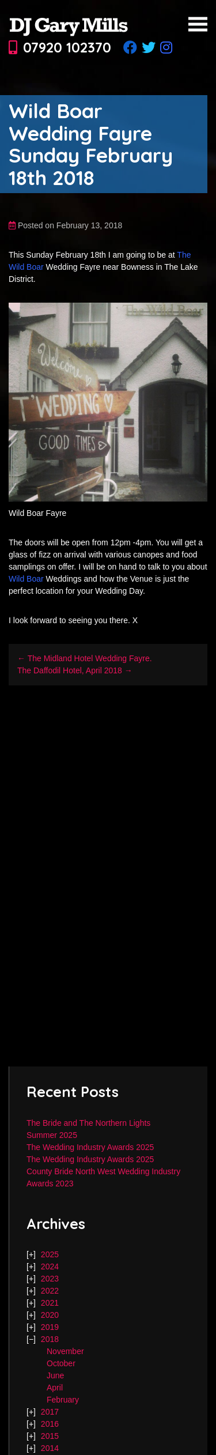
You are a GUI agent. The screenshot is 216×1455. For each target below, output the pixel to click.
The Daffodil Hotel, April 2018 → (74, 670)
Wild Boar (26, 578)
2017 (50, 1411)
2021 (50, 1302)
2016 (50, 1423)
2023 (50, 1278)
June (55, 1375)
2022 (50, 1290)
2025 (50, 1254)
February (63, 1399)
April (55, 1387)
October (61, 1363)
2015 (50, 1436)
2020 (50, 1315)
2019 (50, 1327)
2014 (50, 1448)
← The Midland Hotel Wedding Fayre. (84, 658)
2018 (50, 1339)
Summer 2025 (51, 1135)
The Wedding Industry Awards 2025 (90, 1147)
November (65, 1351)
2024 (50, 1266)
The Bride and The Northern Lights (88, 1123)
